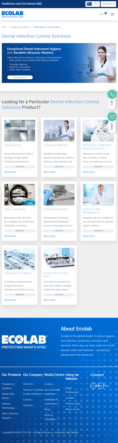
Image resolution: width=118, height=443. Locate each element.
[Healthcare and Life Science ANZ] (13, 14)
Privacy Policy (72, 404)
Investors (28, 405)
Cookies (69, 398)
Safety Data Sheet (108, 4)
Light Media (71, 432)
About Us (28, 384)
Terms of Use (72, 409)
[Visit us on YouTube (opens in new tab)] (101, 386)
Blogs (47, 409)
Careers (27, 400)
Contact (48, 384)
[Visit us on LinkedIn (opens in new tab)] (93, 386)
